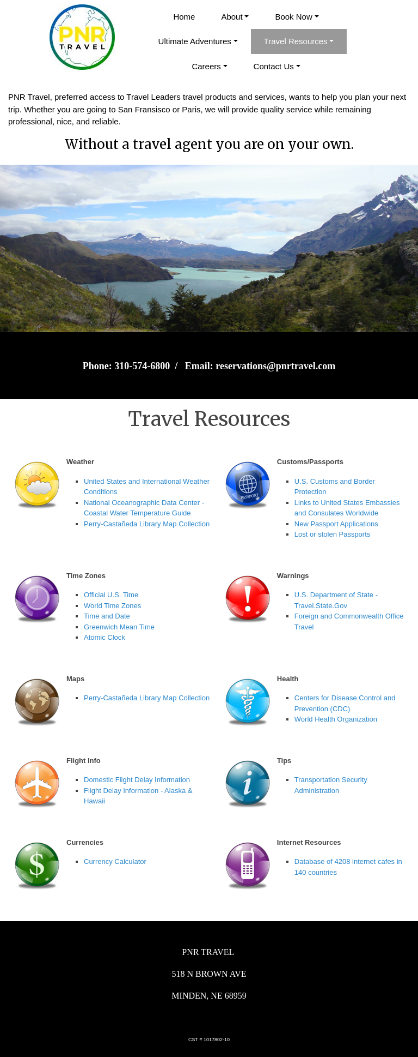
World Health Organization (335, 719)
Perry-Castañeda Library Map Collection (147, 524)
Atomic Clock (104, 637)
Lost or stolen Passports (332, 534)
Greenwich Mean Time (119, 627)
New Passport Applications (336, 524)
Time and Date (107, 616)
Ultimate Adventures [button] (194, 41)
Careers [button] (206, 66)
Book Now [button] (293, 16)
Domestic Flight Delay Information (137, 780)
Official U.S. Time (111, 595)
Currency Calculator (115, 861)
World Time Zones (112, 606)
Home (184, 16)
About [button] (231, 16)
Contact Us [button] (274, 66)
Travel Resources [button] (296, 41)
